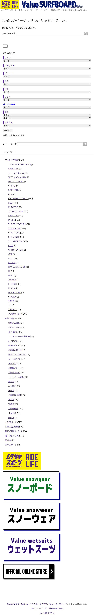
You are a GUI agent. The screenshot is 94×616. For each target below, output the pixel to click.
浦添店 (11, 418)
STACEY (12, 297)
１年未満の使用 (12, 427)
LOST (10, 203)
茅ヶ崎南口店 (14, 345)
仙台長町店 (13, 332)
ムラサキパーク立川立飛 (19, 336)
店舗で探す (10, 318)
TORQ (11, 301)
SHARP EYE (14, 233)
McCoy (11, 288)
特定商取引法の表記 (54, 608)
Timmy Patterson (16, 173)
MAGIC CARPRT (16, 181)
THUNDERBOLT (16, 241)
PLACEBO (13, 207)
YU (9, 305)
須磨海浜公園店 (15, 395)
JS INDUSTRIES (15, 211)
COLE (11, 254)
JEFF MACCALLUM (17, 177)
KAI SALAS (13, 169)
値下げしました (12, 436)
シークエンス (14, 359)
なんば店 (12, 386)
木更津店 (12, 363)
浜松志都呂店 (14, 372)
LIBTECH (12, 284)
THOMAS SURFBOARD (19, 164)
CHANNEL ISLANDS (18, 198)
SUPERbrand (14, 228)
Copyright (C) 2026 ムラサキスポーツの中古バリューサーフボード (37, 604)
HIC (10, 271)
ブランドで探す (12, 160)
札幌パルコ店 (14, 323)
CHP (10, 194)
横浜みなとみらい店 (17, 354)
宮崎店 (11, 404)
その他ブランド (15, 314)
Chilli (10, 245)
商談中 (8, 440)
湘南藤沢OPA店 (15, 350)
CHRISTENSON (15, 250)
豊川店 (11, 381)
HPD (10, 275)
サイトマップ (37, 608)
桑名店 (11, 390)
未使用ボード (11, 422)
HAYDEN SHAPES (17, 267)
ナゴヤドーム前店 (16, 377)
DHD (10, 258)
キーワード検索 (9, 33)
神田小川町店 (14, 327)
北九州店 (12, 413)
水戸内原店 (13, 341)
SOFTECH (13, 190)
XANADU (12, 309)
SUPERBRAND (47, 613)
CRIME (11, 186)
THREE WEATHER (17, 224)
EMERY (11, 263)
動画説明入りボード (14, 431)
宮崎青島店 (13, 409)
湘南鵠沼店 (13, 368)
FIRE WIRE (13, 216)
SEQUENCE (14, 237)
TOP (24, 10)
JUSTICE (12, 280)
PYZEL (11, 220)
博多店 (11, 400)
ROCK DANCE (15, 292)
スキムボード (11, 445)
